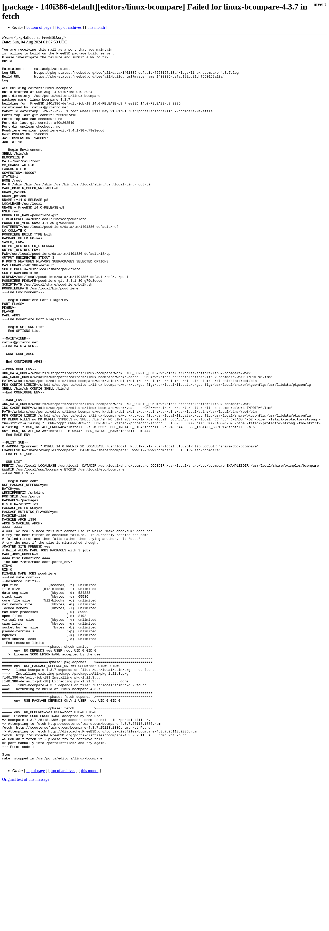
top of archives (69, 27)
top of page (35, 913)
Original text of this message (25, 922)
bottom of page (38, 27)
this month (96, 27)
